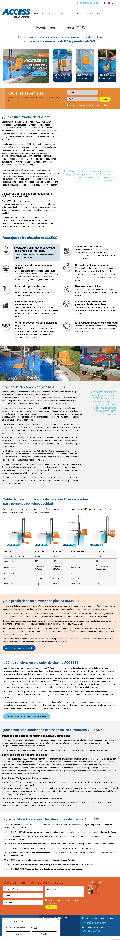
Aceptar (44, 934)
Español (113, 3)
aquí (35, 928)
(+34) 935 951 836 (86, 3)
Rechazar (18, 934)
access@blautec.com (93, 927)
